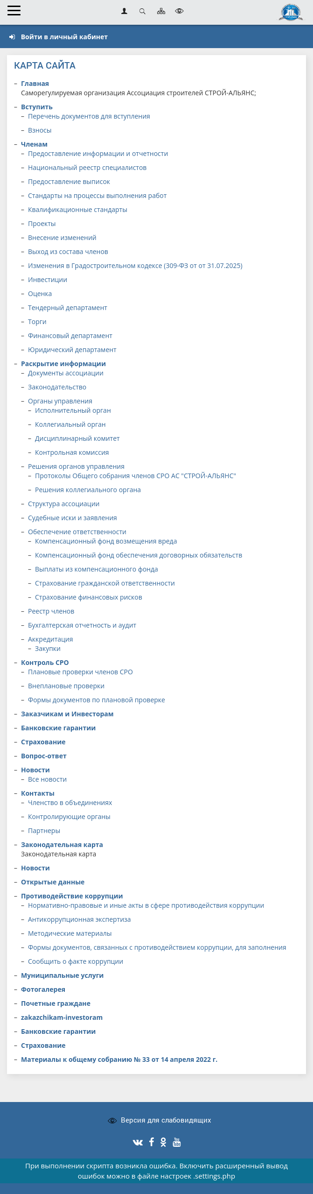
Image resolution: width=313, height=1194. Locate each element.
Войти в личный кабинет (58, 36)
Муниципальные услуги (62, 975)
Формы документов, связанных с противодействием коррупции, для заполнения (157, 947)
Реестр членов (51, 611)
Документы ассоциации (66, 372)
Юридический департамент (72, 349)
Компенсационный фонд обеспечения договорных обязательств (138, 555)
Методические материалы (70, 933)
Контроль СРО (45, 662)
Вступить (37, 106)
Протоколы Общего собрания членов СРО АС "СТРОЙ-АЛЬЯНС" (135, 475)
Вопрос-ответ (44, 755)
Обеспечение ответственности (77, 531)
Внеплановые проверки (66, 685)
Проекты (42, 223)
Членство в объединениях (70, 802)
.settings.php (214, 1175)
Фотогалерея (43, 989)
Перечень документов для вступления (89, 116)
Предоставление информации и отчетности (98, 153)
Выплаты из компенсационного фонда (96, 569)
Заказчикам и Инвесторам (67, 713)
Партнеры (44, 830)
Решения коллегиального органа (88, 489)
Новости (35, 769)
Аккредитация (50, 639)
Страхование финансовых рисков (88, 597)
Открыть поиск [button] (142, 11)
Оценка (40, 293)
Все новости (47, 779)
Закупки (48, 648)
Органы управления (60, 400)
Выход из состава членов (68, 251)
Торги (37, 321)
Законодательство (57, 386)
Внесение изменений (62, 237)
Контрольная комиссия (72, 452)
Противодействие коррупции (72, 895)
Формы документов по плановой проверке (96, 699)
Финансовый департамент (70, 335)
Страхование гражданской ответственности (105, 583)
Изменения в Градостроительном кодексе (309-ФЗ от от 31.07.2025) (135, 265)
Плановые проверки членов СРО (80, 671)
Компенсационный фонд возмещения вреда (106, 541)
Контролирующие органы (69, 816)
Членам (34, 144)
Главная (35, 83)
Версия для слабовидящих (166, 1120)
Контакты (38, 793)
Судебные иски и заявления (72, 517)
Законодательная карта (62, 844)
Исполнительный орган (73, 410)
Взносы (40, 130)
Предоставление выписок (69, 181)
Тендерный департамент (67, 307)
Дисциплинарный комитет (77, 438)
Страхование (43, 741)
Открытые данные (52, 881)
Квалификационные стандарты (77, 209)
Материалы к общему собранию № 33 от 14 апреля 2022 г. (119, 1059)
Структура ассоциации (63, 503)
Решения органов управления (76, 466)
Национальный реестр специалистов (87, 167)
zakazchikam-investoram (62, 1017)
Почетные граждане (55, 1003)
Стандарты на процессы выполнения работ (97, 195)
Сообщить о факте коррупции (75, 961)
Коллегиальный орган (70, 424)
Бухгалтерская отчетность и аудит (82, 625)
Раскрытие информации (63, 363)
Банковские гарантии (58, 727)
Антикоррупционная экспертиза (79, 919)
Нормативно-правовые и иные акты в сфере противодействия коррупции (146, 905)
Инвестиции (47, 279)
